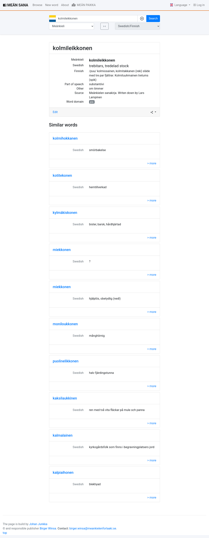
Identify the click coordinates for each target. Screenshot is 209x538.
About (65, 5)
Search (153, 18)
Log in (199, 5)
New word (51, 5)
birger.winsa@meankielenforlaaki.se (92, 528)
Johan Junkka (38, 524)
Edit (55, 112)
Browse (37, 5)
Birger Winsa (48, 528)
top (5, 533)
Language (179, 5)
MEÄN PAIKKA (84, 5)
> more (151, 163)
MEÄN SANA (15, 5)
